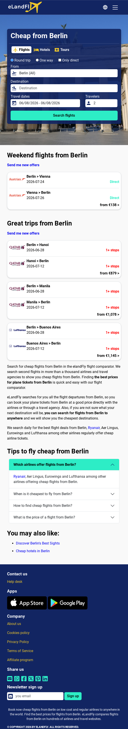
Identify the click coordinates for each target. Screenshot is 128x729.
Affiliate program (20, 660)
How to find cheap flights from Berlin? (42, 505)
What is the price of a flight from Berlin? (44, 517)
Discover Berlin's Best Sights (38, 543)
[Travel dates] (48, 103)
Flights (21, 49)
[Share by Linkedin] (45, 681)
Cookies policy (18, 633)
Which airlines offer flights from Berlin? (44, 464)
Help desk (14, 582)
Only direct (68, 60)
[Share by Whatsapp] (16, 681)
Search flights (64, 115)
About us (14, 624)
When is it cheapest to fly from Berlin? (42, 494)
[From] (67, 73)
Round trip (21, 60)
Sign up (73, 696)
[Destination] (67, 88)
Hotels (42, 49)
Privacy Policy (18, 642)
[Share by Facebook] (24, 681)
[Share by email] (9, 681)
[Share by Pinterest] (38, 681)
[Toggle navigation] (115, 7)
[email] (38, 696)
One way (44, 60)
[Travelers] (104, 103)
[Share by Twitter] (31, 681)
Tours (61, 49)
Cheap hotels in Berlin (33, 551)
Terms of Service (20, 651)
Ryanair (94, 428)
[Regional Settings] (106, 7)
